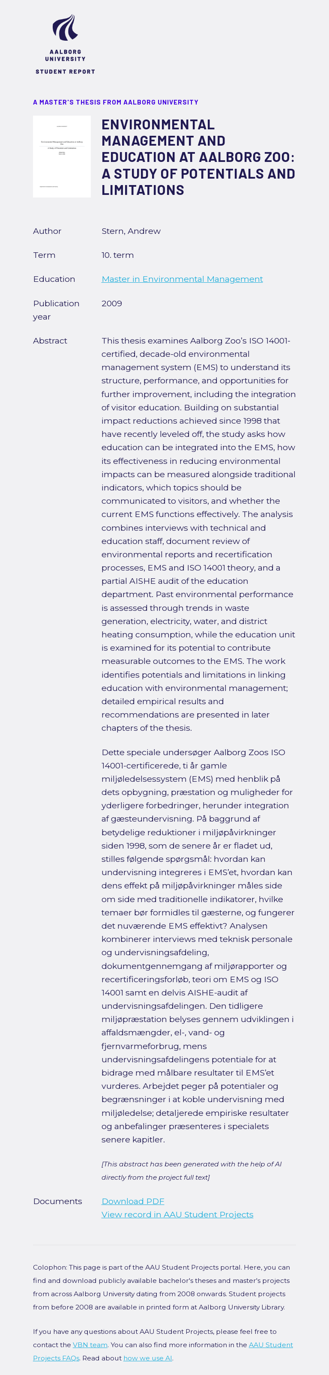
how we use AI (147, 1358)
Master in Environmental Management (182, 279)
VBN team (90, 1345)
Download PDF (133, 1201)
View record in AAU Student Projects (178, 1214)
